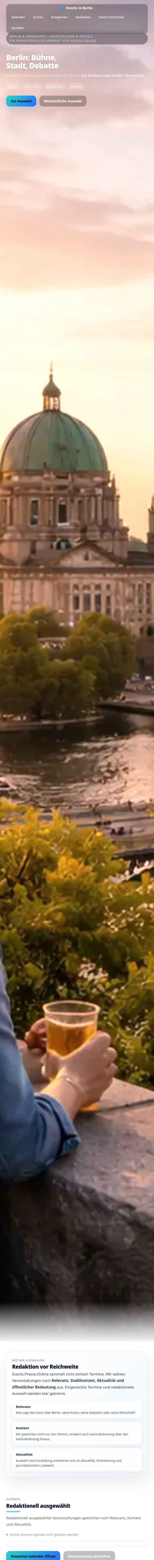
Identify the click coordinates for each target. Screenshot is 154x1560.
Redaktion (83, 17)
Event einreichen (111, 17)
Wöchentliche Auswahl (63, 101)
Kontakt (18, 28)
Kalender (18, 17)
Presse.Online (83, 40)
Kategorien (59, 17)
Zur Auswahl (21, 101)
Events (38, 17)
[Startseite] (77, 8)
